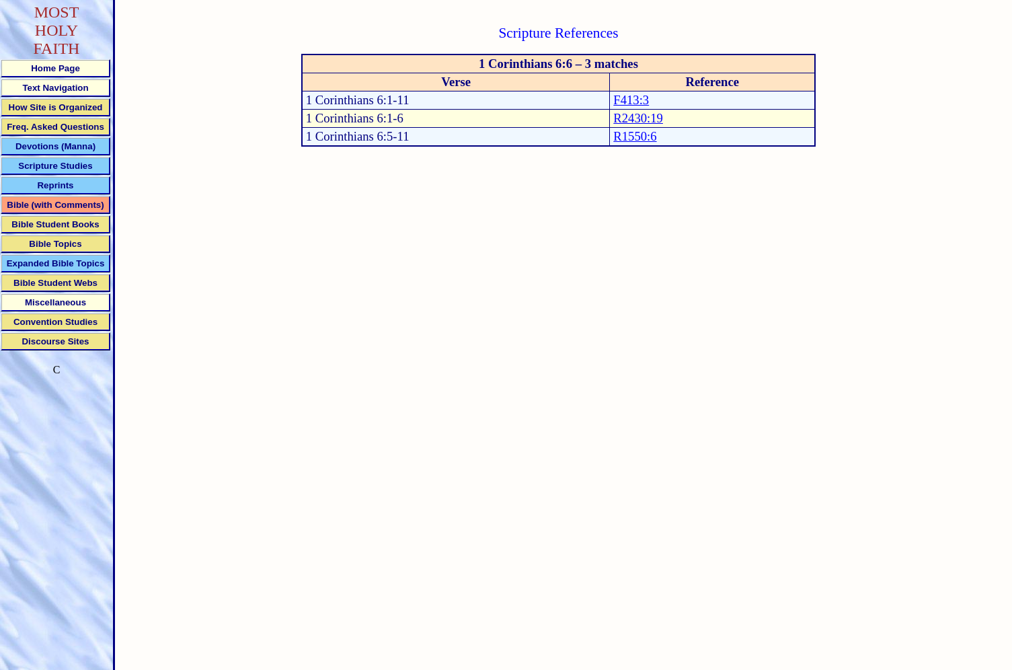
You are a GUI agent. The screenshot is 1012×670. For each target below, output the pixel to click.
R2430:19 (638, 118)
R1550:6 (634, 136)
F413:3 (631, 100)
